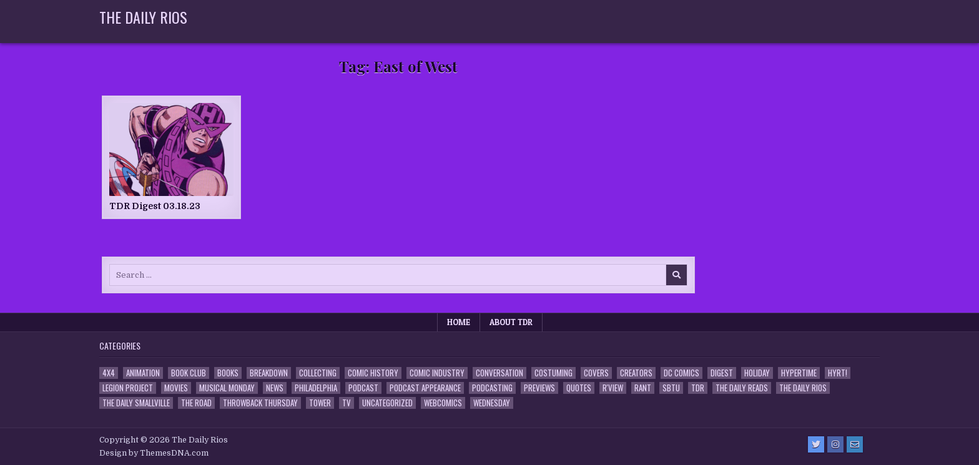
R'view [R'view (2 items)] (613, 388)
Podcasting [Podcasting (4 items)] (492, 388)
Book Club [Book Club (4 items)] (188, 373)
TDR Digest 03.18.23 (154, 206)
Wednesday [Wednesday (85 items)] (491, 403)
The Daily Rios (143, 17)
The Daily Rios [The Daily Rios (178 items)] (803, 388)
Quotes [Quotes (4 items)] (578, 388)
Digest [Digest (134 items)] (722, 373)
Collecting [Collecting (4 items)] (318, 373)
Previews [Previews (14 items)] (539, 388)
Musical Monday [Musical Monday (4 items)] (227, 388)
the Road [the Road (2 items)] (196, 403)
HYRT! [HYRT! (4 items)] (837, 373)
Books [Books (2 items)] (228, 373)
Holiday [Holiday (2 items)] (757, 373)
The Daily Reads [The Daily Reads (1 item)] (742, 388)
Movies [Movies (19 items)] (176, 388)
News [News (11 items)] (274, 388)
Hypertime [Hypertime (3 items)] (799, 373)
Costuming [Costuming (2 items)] (553, 373)
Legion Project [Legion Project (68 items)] (127, 388)
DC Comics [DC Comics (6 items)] (681, 373)
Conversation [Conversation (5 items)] (499, 373)
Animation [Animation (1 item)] (143, 373)
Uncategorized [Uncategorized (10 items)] (387, 403)
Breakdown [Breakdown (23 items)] (269, 373)
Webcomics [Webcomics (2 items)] (443, 403)
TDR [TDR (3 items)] (697, 388)
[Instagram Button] (835, 444)
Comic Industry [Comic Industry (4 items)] (437, 373)
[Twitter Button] (816, 444)
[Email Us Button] (855, 444)
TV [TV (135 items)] (346, 403)
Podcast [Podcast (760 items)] (363, 388)
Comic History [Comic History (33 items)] (373, 373)
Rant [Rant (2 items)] (642, 388)
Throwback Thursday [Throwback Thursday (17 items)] (260, 403)
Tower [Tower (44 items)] (320, 403)
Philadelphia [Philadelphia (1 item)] (316, 388)
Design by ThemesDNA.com (154, 453)
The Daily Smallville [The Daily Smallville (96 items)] (136, 403)
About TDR (511, 322)
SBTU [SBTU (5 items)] (671, 388)
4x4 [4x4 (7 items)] (108, 373)
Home (458, 322)
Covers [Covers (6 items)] (596, 373)
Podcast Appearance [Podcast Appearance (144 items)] (425, 388)
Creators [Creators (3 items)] (636, 373)
